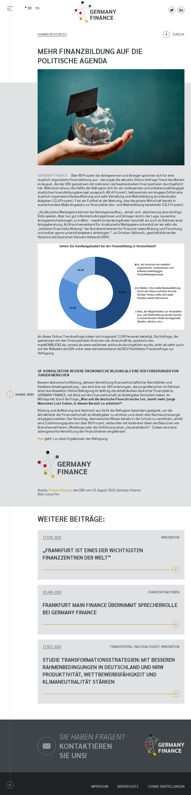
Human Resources (52, 34)
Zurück (178, 34)
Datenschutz (128, 786)
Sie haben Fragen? (92, 746)
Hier (41, 438)
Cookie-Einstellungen (166, 786)
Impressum (99, 786)
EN (37, 8)
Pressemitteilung (61, 490)
